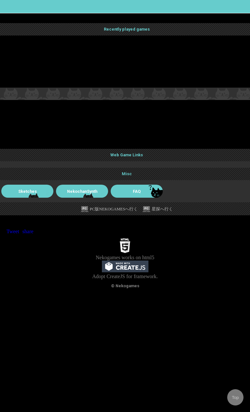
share (28, 231)
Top (235, 397)
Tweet (13, 231)
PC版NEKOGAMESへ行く (114, 209)
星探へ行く (162, 209)
